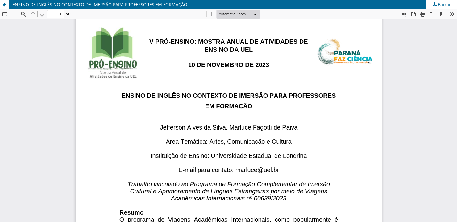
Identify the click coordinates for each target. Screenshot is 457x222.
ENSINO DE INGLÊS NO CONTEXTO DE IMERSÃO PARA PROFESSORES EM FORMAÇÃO (99, 4)
